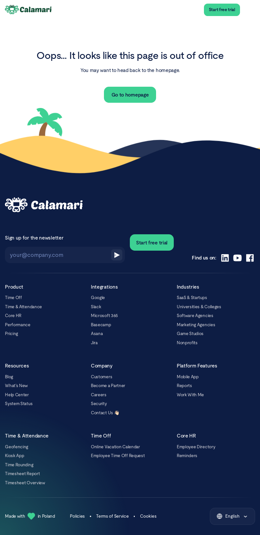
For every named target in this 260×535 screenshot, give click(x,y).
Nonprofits (187, 342)
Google (98, 297)
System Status (18, 403)
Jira (94, 342)
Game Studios (190, 333)
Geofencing (16, 446)
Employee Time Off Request (118, 455)
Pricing (11, 333)
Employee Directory (196, 446)
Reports (184, 385)
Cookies (148, 516)
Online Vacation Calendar (115, 446)
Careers (99, 394)
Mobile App (188, 376)
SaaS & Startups (192, 297)
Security (99, 403)
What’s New (16, 385)
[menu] (250, 10)
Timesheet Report (22, 473)
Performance (17, 324)
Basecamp (101, 324)
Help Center (17, 394)
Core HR (13, 315)
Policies (77, 516)
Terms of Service (112, 516)
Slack (96, 306)
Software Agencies (195, 315)
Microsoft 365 (104, 315)
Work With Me (190, 394)
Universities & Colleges (199, 306)
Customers (101, 376)
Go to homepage (130, 95)
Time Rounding (19, 464)
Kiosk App (14, 455)
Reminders (187, 455)
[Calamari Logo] (28, 10)
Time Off (13, 297)
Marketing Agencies (196, 324)
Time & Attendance (23, 306)
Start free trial (222, 9)
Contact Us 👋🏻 (105, 412)
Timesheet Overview (25, 482)
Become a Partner (108, 385)
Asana (97, 333)
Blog (9, 376)
